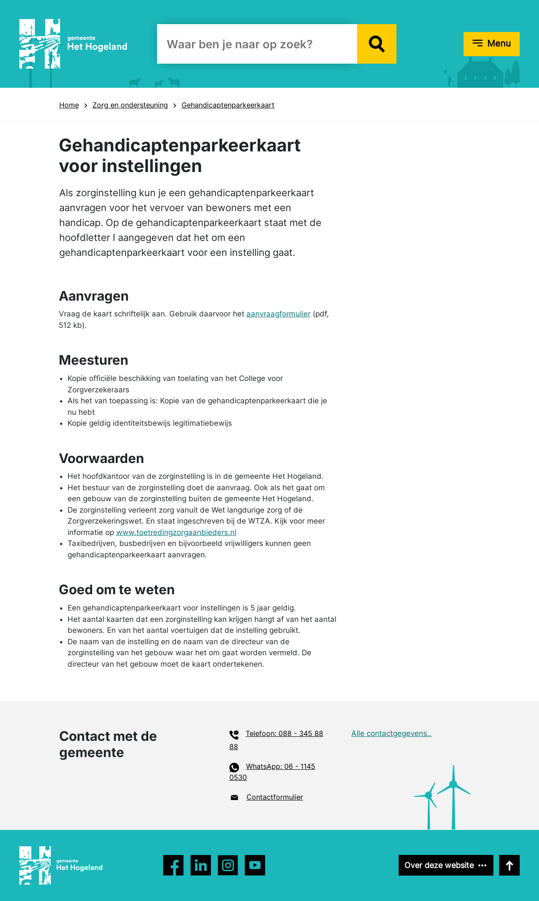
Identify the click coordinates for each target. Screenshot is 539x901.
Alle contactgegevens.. (391, 733)
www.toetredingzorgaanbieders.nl (176, 532)
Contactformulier (274, 797)
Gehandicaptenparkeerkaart (228, 105)
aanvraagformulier (278, 313)
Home (69, 105)
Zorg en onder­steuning (130, 105)
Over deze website (439, 865)
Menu (499, 43)
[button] (376, 44)
